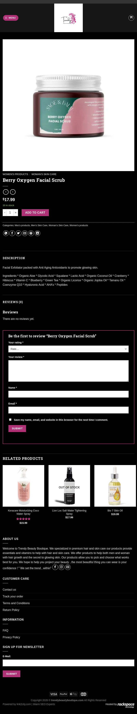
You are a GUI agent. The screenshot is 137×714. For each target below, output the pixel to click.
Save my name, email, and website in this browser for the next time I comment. (61, 419)
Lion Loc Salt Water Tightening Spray (69, 512)
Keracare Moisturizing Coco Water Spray (23, 512)
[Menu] (11, 18)
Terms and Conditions (16, 603)
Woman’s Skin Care (43, 174)
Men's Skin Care (39, 225)
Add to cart (35, 212)
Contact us (9, 589)
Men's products (22, 225)
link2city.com (24, 704)
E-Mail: (7, 656)
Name (12, 387)
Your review (16, 357)
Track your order (13, 596)
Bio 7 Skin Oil (115, 510)
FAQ (5, 630)
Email (12, 403)
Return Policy (11, 609)
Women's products (15, 174)
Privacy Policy (11, 637)
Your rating (15, 342)
